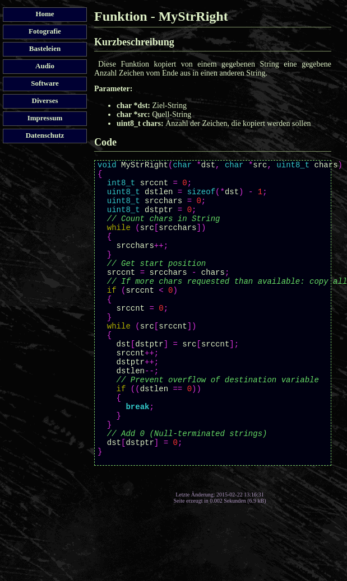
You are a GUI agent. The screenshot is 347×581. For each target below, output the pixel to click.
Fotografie (45, 31)
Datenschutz (45, 135)
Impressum (45, 118)
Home (44, 14)
